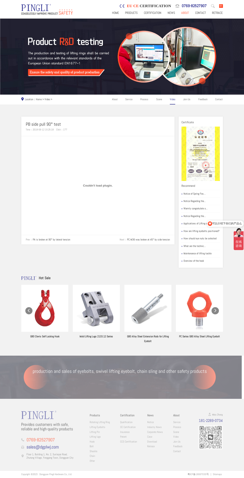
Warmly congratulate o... (194, 208)
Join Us (186, 99)
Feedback (202, 99)
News (171, 13)
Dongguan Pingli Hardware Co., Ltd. (55, 474)
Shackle (93, 453)
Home (115, 13)
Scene (159, 99)
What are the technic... (193, 246)
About (185, 13)
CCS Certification (128, 444)
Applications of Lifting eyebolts (197, 223)
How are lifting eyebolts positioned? (200, 231)
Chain (92, 458)
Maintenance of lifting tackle (196, 253)
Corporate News (155, 434)
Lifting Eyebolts (97, 429)
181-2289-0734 (211, 423)
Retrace (217, 13)
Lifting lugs (95, 439)
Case (149, 439)
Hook (92, 444)
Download (152, 444)
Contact (200, 13)
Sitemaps (217, 474)
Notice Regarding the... (193, 201)
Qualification (126, 425)
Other (92, 463)
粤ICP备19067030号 (198, 474)
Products (131, 13)
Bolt (92, 448)
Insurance (125, 434)
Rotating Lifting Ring (100, 425)
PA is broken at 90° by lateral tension (51, 239)
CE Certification (128, 429)
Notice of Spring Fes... (193, 194)
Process (144, 99)
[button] (29, 315)
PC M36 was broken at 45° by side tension (148, 239)
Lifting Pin (95, 434)
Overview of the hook (192, 261)
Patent (123, 439)
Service (128, 99)
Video (47, 99)
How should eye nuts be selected (198, 238)
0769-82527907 (194, 6)
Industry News (154, 429)
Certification (152, 13)
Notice (150, 425)
